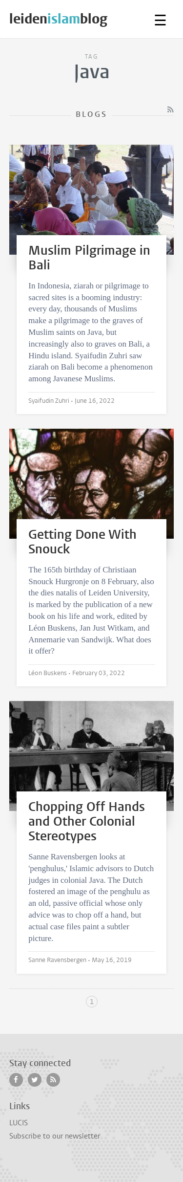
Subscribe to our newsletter (54, 1136)
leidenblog (58, 19)
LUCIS (18, 1123)
